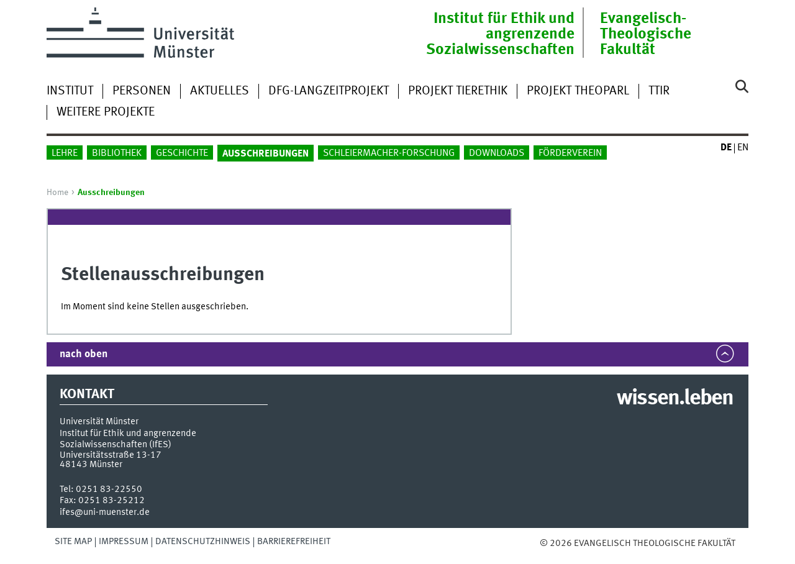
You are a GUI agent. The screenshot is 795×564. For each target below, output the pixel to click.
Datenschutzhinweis (202, 542)
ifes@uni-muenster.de (105, 512)
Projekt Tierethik (457, 91)
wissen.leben (675, 399)
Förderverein (570, 153)
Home (57, 192)
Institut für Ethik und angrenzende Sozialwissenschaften (500, 34)
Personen (141, 91)
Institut (70, 91)
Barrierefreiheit (293, 542)
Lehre (65, 153)
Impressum (123, 542)
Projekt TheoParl (578, 91)
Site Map (73, 542)
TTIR (659, 91)
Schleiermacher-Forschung (389, 153)
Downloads (496, 153)
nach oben (83, 354)
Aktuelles (219, 91)
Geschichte (182, 153)
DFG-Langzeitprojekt (328, 91)
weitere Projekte (106, 112)
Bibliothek (117, 153)
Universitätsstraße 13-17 (110, 455)
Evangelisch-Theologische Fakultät (645, 34)
